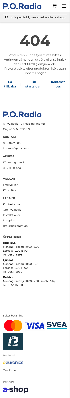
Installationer (11, 215)
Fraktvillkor (10, 185)
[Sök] (35, 17)
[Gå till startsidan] (22, 6)
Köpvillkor (9, 190)
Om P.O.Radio (12, 209)
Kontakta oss (58, 84)
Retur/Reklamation (15, 226)
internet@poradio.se (16, 148)
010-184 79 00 (12, 143)
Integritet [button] (9, 220)
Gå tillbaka (10, 84)
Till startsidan (33, 84)
